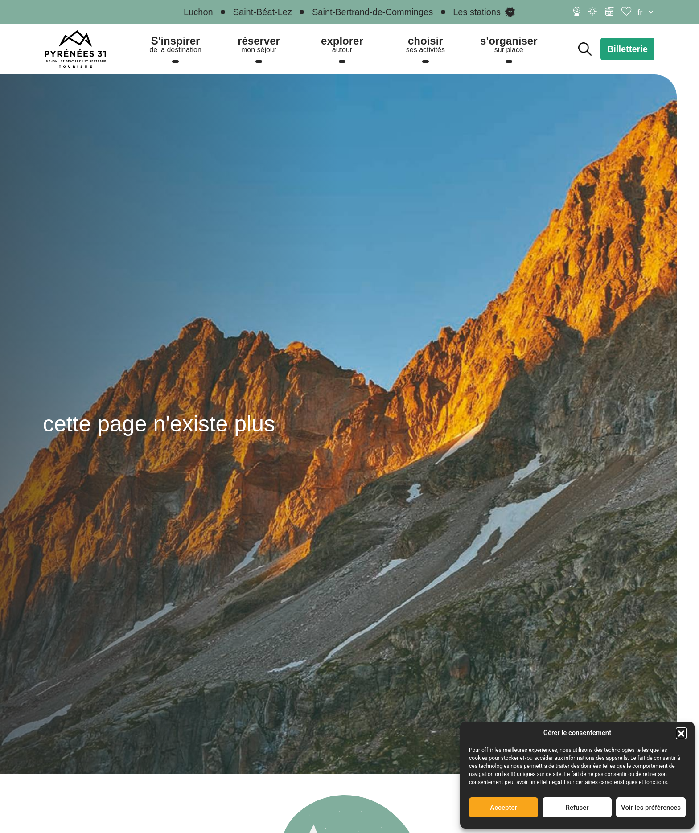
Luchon (198, 12)
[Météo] (592, 11)
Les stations (477, 12)
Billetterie (627, 49)
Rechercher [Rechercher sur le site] (585, 49)
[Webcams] (576, 11)
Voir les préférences (651, 808)
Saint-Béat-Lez (262, 12)
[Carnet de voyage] (627, 11)
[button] (681, 732)
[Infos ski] (609, 11)
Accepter (503, 808)
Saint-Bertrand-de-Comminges (372, 12)
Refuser (576, 808)
